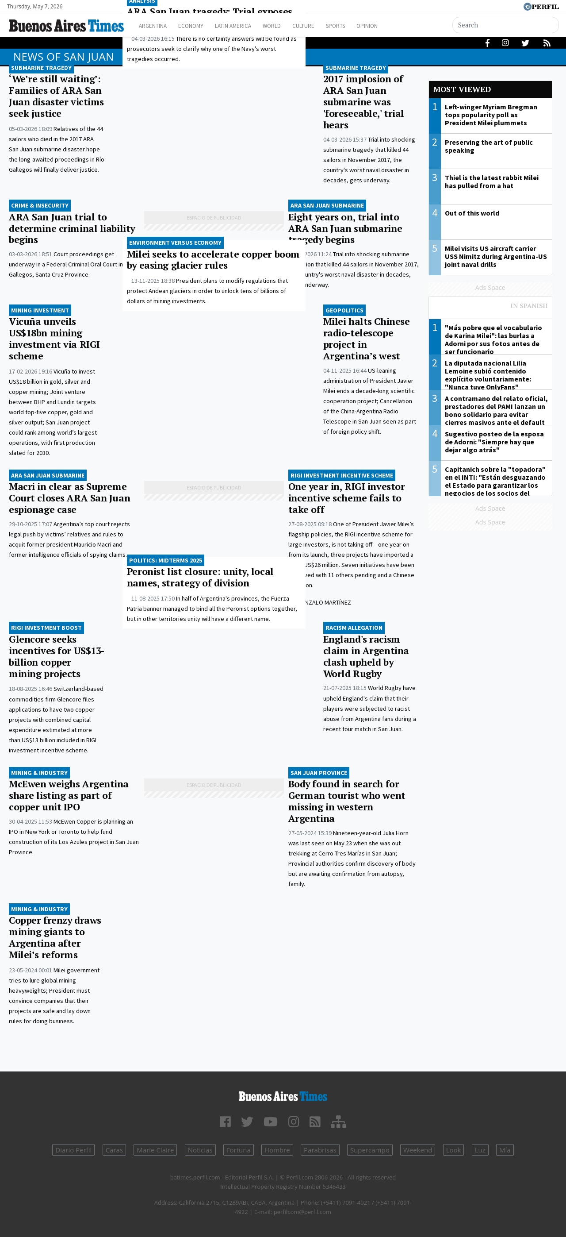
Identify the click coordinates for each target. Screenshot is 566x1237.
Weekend (417, 1149)
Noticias (200, 1149)
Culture (325, 26)
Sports (362, 26)
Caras (114, 1149)
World (290, 26)
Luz (480, 1149)
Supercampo (370, 1149)
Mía (505, 1149)
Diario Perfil (73, 1149)
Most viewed (462, 89)
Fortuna (238, 1149)
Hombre (277, 1149)
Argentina (155, 26)
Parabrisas (320, 1149)
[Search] (506, 25)
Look (453, 1149)
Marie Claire (155, 1149)
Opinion (397, 26)
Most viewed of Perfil (490, 310)
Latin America (246, 26)
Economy (198, 26)
